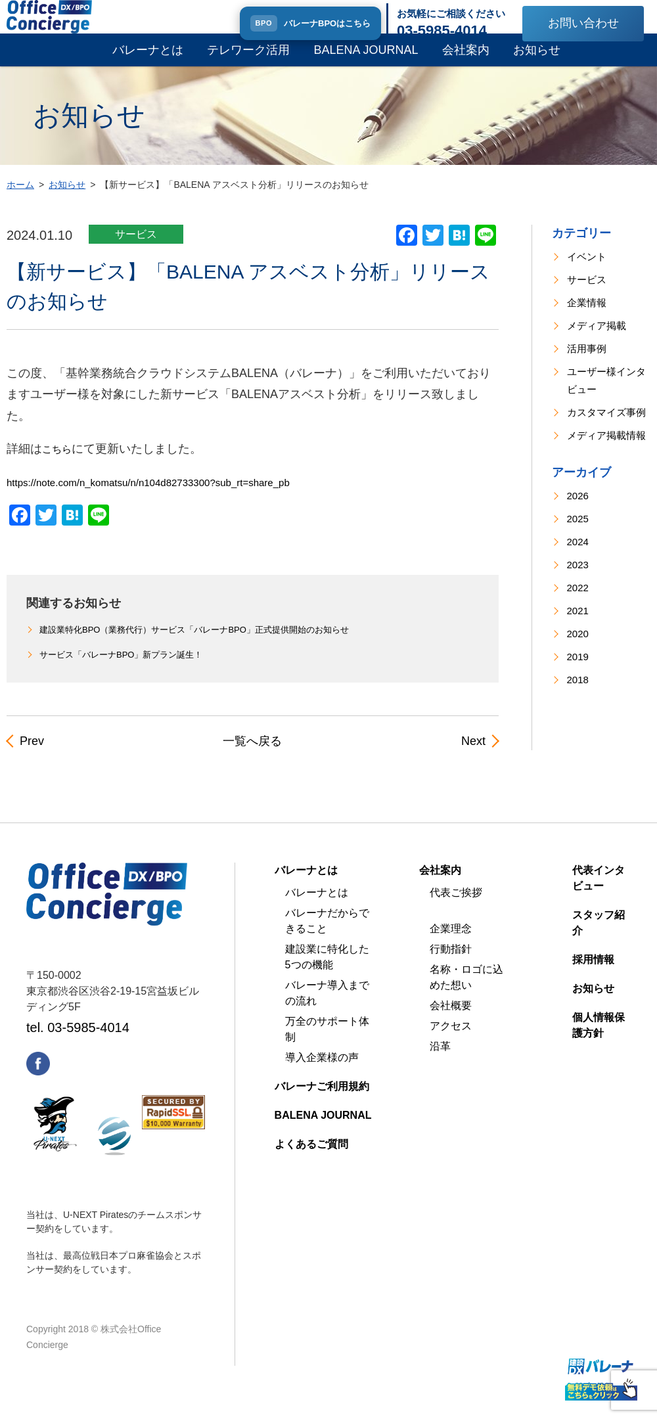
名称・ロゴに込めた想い (466, 990)
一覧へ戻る (252, 755)
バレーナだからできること (327, 933)
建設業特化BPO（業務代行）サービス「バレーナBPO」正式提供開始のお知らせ (206, 643)
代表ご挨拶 (456, 905)
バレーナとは (147, 63)
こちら (60, 461)
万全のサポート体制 (327, 1042)
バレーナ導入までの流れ (327, 1006)
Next (475, 755)
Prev (30, 755)
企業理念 (451, 941)
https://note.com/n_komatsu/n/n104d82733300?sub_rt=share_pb (176, 495)
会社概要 (451, 1018)
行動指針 (451, 962)
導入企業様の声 (322, 1070)
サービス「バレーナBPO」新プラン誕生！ (127, 669)
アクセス (451, 1039)
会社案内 (465, 63)
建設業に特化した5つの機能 (327, 970)
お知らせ (536, 63)
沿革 (440, 1059)
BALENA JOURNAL (365, 63)
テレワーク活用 (248, 63)
